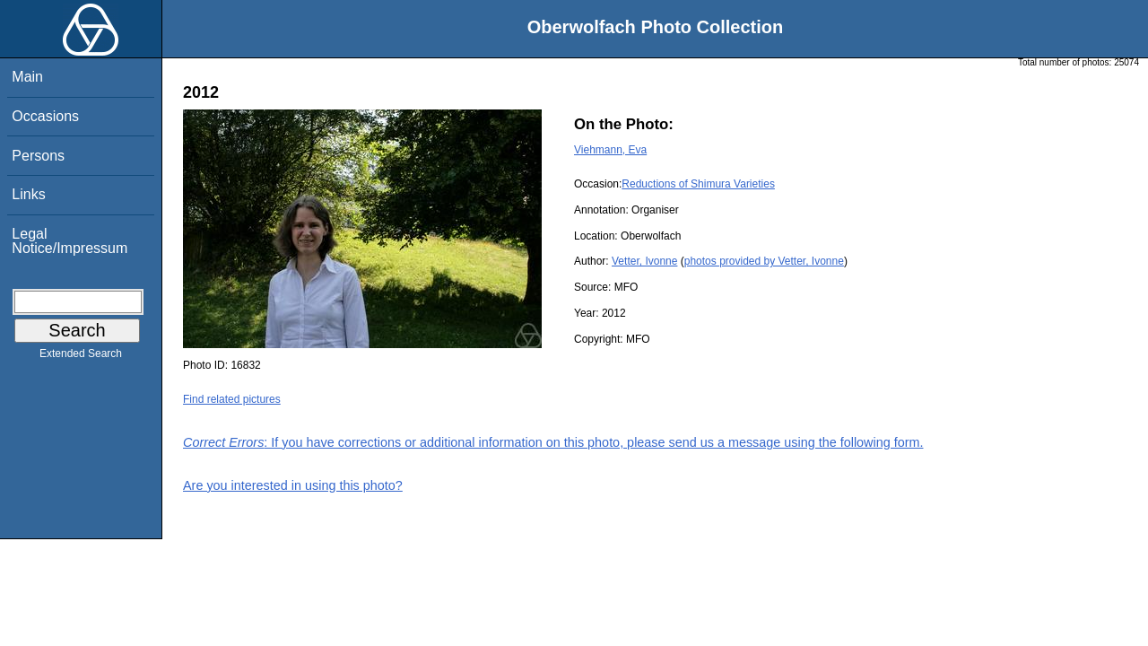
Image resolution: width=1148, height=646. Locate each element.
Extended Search (80, 357)
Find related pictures (232, 399)
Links (28, 194)
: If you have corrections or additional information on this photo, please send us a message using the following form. (553, 442)
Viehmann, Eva (610, 150)
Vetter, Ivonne (644, 261)
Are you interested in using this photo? (293, 485)
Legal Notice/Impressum (69, 241)
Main (27, 76)
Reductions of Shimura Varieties (698, 184)
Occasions (45, 116)
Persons (38, 155)
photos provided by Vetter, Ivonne (764, 261)
